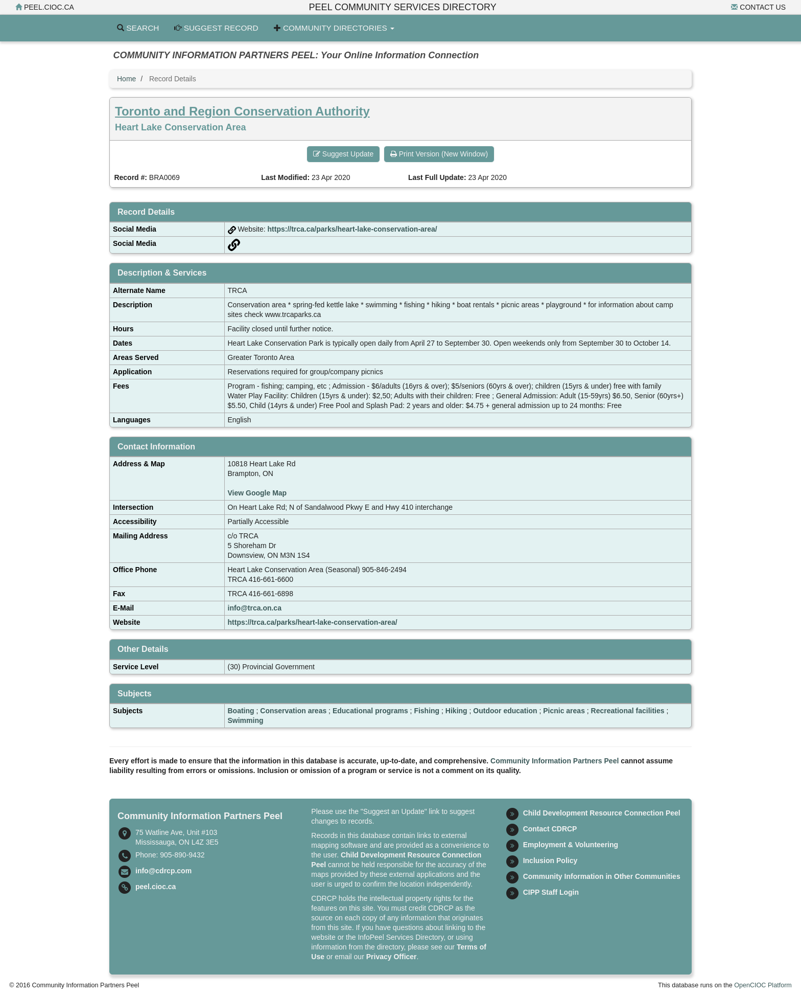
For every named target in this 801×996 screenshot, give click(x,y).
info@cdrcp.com (163, 871)
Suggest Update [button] (343, 154)
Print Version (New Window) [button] (439, 154)
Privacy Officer (391, 957)
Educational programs (370, 711)
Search (138, 28)
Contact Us (758, 7)
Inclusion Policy (550, 860)
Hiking (456, 711)
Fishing (426, 711)
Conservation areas (293, 711)
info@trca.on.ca (254, 608)
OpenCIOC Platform (763, 985)
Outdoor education (505, 711)
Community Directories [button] (334, 28)
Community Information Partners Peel (554, 761)
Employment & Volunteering (570, 845)
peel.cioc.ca (44, 7)
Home (126, 79)
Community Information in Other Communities (601, 876)
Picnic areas (564, 711)
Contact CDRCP (550, 829)
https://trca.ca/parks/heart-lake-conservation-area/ (352, 229)
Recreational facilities (628, 711)
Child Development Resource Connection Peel (601, 813)
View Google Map (257, 493)
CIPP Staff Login (551, 892)
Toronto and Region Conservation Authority (242, 111)
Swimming (246, 720)
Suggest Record (216, 28)
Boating (241, 711)
